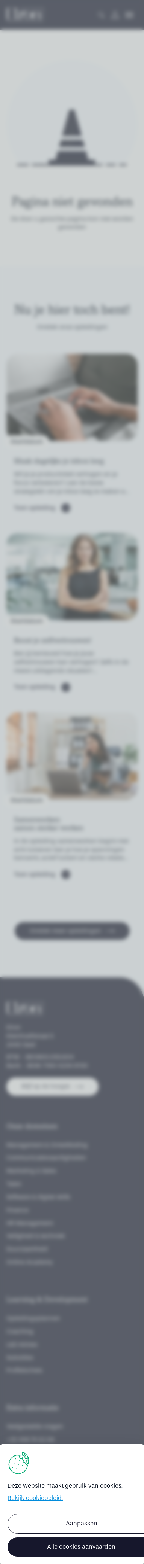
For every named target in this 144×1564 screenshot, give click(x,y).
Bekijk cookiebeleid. (35, 1497)
